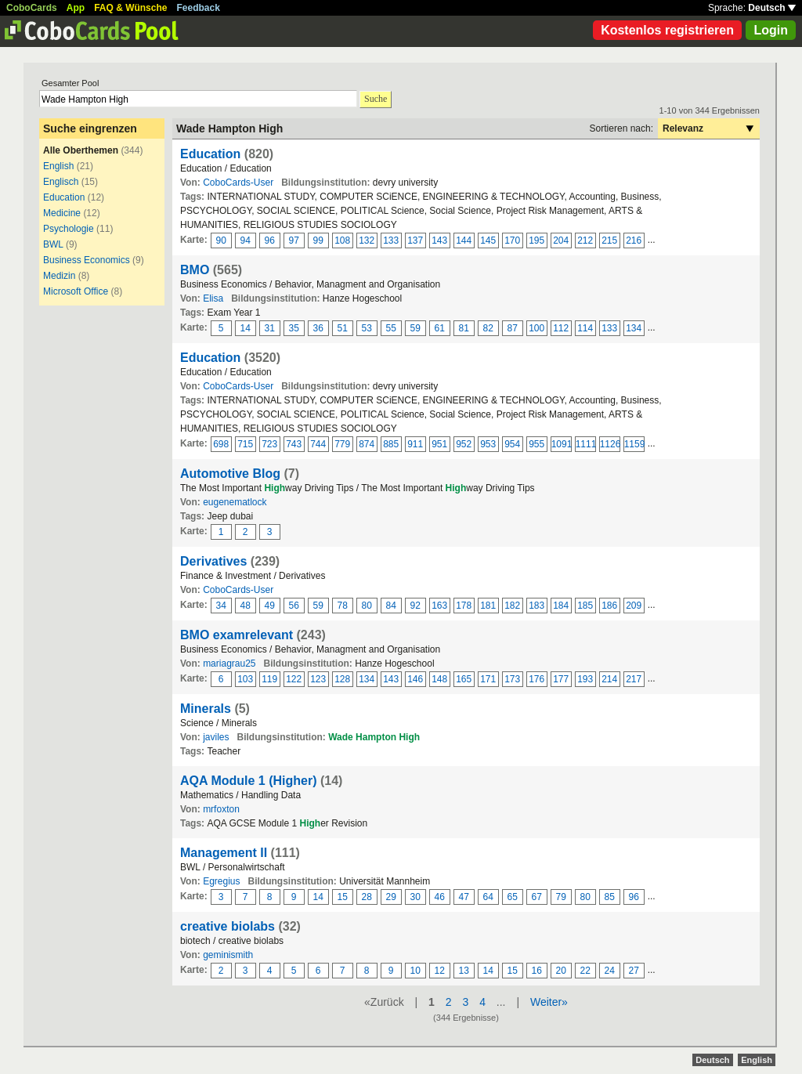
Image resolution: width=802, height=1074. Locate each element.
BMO (194, 270)
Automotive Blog (230, 473)
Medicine (62, 213)
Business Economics (86, 260)
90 (221, 240)
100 (536, 328)
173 (512, 679)
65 (513, 896)
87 (513, 328)
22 (585, 970)
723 (269, 444)
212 (585, 240)
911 (415, 444)
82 (488, 328)
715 (245, 444)
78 (343, 605)
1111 (586, 444)
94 (245, 240)
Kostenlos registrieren (667, 30)
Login (770, 30)
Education (64, 197)
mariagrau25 (229, 663)
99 (318, 240)
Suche (375, 98)
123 (318, 679)
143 (439, 240)
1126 (610, 444)
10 (415, 970)
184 (561, 605)
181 (488, 605)
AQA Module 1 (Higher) (248, 780)
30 (415, 896)
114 (585, 328)
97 (294, 240)
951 (439, 444)
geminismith (228, 954)
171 (488, 679)
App (76, 7)
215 (609, 240)
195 (536, 240)
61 (440, 328)
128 (342, 679)
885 (391, 444)
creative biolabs (227, 926)
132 (366, 240)
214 (609, 679)
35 (294, 328)
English (58, 166)
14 (245, 328)
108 (342, 240)
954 (512, 444)
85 (610, 896)
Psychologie (68, 228)
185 (585, 605)
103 (245, 679)
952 (463, 444)
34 (221, 605)
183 (536, 605)
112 (561, 328)
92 (415, 605)
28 (367, 896)
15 (343, 896)
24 (610, 970)
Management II (223, 852)
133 (391, 240)
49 (270, 605)
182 (512, 605)
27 (634, 970)
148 (439, 679)
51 (343, 328)
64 (488, 896)
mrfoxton (221, 809)
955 (536, 444)
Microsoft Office (75, 291)
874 (366, 444)
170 (512, 240)
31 (270, 328)
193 (585, 679)
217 (633, 679)
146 (415, 679)
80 (367, 605)
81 (464, 328)
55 (391, 328)
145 (488, 240)
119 (269, 679)
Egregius (221, 881)
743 (294, 444)
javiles (216, 737)
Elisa (213, 298)
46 (440, 896)
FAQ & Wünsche (130, 7)
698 (221, 444)
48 (245, 605)
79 (561, 896)
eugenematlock (234, 502)
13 (464, 970)
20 (561, 970)
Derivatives (213, 561)
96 (270, 240)
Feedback (198, 7)
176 (536, 679)
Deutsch (772, 7)
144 (463, 240)
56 (294, 605)
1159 (634, 444)
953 (488, 444)
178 (463, 605)
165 (463, 679)
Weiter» (549, 1002)
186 (609, 605)
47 (464, 896)
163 (439, 605)
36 (318, 328)
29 (391, 896)
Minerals (205, 708)
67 (537, 896)
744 (318, 444)
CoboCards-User (238, 182)
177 (561, 679)
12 (440, 970)
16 (537, 970)
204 (561, 240)
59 (415, 328)
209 (633, 605)
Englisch (60, 181)
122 (294, 679)
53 (367, 328)
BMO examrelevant (236, 635)
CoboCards (31, 7)
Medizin (59, 275)
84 (391, 605)
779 (342, 444)
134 (633, 328)
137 (415, 240)
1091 (561, 444)
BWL (53, 244)
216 (633, 240)
